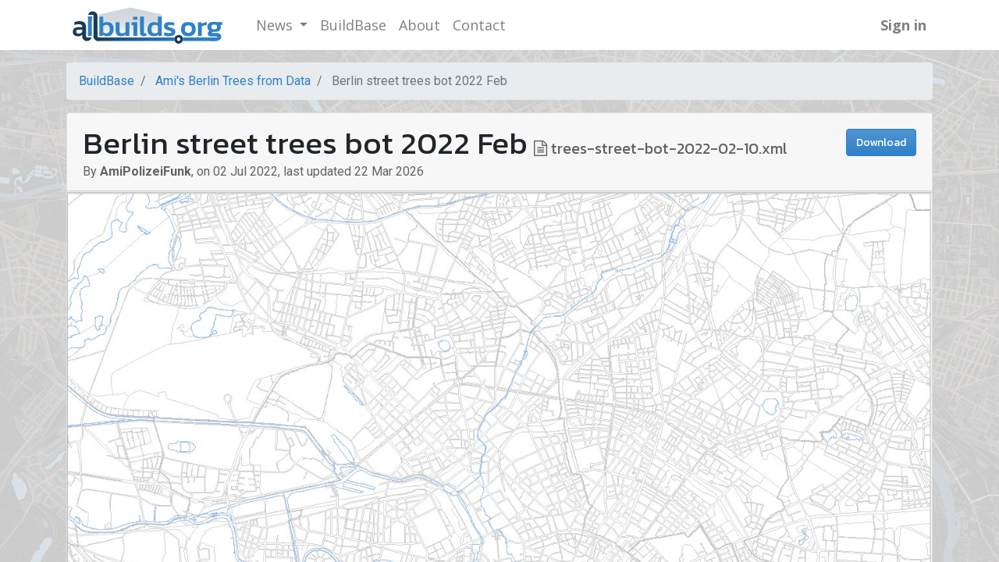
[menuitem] (353, 25)
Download (881, 142)
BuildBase (106, 80)
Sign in (903, 25)
